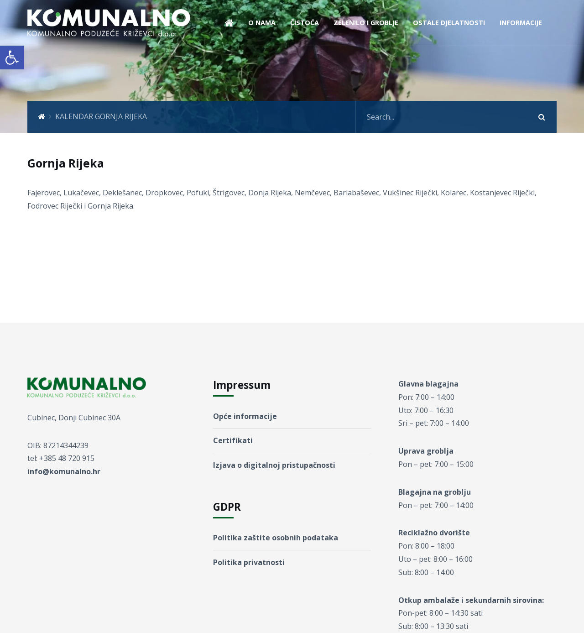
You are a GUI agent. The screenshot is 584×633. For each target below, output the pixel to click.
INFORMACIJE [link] (521, 22)
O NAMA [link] (262, 22)
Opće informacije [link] (245, 416)
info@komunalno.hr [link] (63, 471)
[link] (12, 57)
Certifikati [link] (233, 440)
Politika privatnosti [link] (249, 562)
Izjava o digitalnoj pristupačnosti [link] (274, 465)
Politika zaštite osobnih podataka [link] (275, 538)
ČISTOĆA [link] (304, 22)
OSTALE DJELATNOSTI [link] (449, 22)
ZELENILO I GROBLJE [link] (366, 22)
